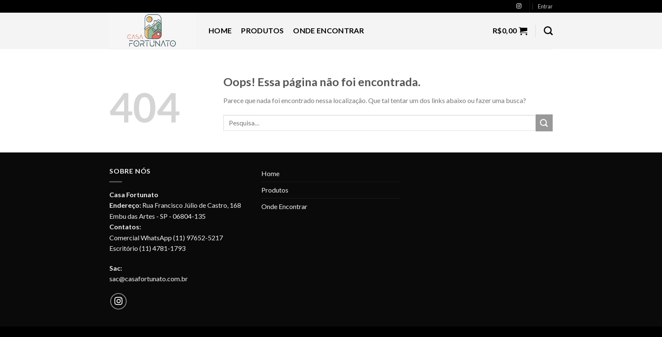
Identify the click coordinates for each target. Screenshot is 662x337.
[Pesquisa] (548, 30)
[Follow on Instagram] (518, 6)
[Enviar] (544, 122)
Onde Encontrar (328, 30)
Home (220, 30)
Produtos (262, 30)
